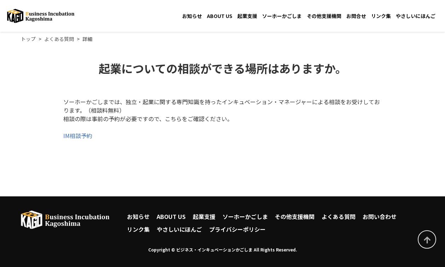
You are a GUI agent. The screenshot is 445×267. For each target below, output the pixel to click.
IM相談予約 (77, 135)
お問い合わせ (380, 216)
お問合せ (356, 15)
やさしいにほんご (415, 15)
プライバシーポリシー (237, 229)
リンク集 (381, 15)
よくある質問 (339, 216)
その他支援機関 (324, 15)
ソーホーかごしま (282, 15)
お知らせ (192, 15)
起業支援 (247, 15)
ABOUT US (219, 15)
